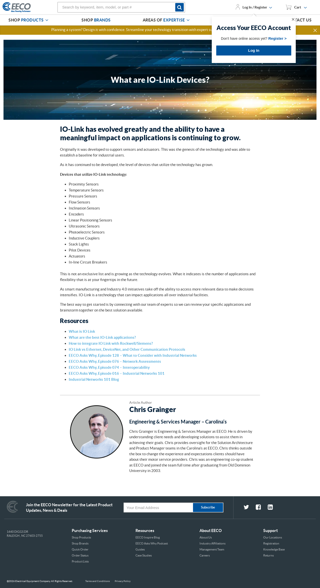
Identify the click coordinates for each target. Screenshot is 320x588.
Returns (268, 555)
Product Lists (80, 561)
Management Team (212, 549)
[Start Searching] (180, 7)
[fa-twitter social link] (250, 508)
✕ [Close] (293, 19)
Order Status (80, 555)
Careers (205, 555)
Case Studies (144, 555)
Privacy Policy (122, 581)
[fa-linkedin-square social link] (273, 508)
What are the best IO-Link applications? (102, 337)
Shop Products (81, 537)
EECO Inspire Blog (148, 537)
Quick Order (80, 549)
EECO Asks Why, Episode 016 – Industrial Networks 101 (116, 373)
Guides (140, 549)
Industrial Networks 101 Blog (94, 379)
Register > (277, 38)
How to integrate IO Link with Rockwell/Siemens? (111, 343)
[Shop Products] (47, 20)
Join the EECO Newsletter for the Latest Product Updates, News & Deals (69, 507)
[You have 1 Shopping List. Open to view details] (296, 7)
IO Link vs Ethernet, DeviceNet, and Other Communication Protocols (127, 349)
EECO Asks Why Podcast (152, 543)
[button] (316, 31)
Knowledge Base (274, 549)
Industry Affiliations (213, 543)
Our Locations (272, 537)
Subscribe (208, 507)
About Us (206, 537)
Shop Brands (80, 543)
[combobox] (121, 7)
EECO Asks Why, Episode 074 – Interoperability (109, 367)
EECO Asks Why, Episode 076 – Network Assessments (115, 361)
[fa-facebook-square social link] (262, 508)
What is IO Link (82, 331)
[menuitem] (29, 20)
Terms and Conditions (97, 581)
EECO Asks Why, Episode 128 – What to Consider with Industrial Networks (133, 355)
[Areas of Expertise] (188, 20)
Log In (254, 50)
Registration (271, 543)
